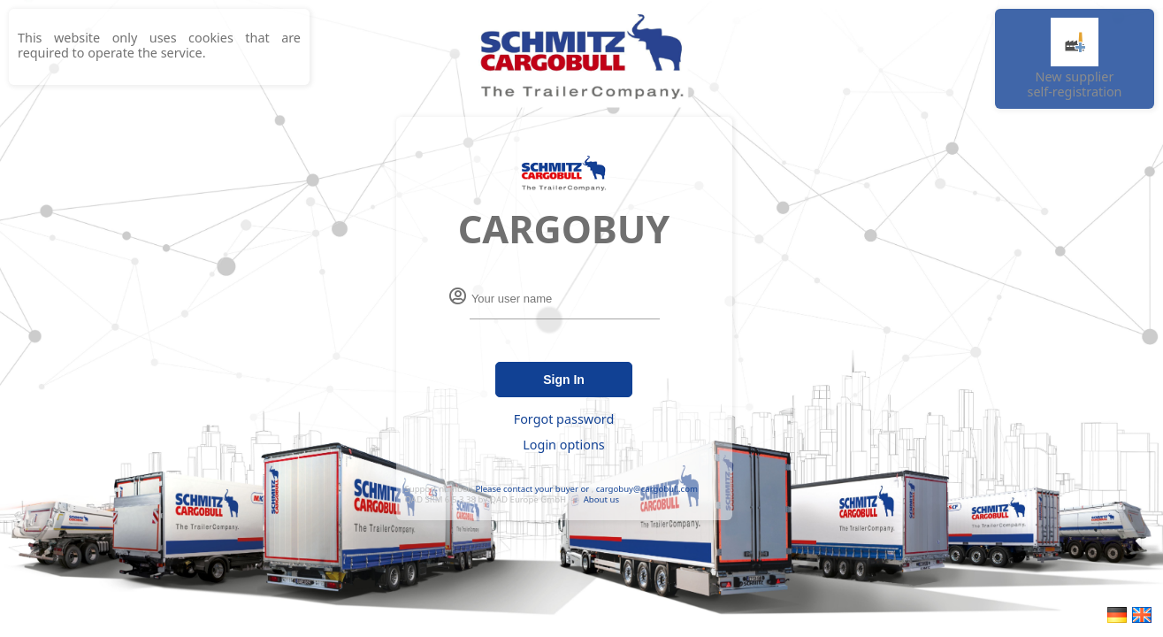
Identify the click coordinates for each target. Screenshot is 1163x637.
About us (601, 499)
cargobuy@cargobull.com (647, 489)
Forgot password (564, 419)
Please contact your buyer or (532, 489)
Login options (563, 444)
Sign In (564, 379)
